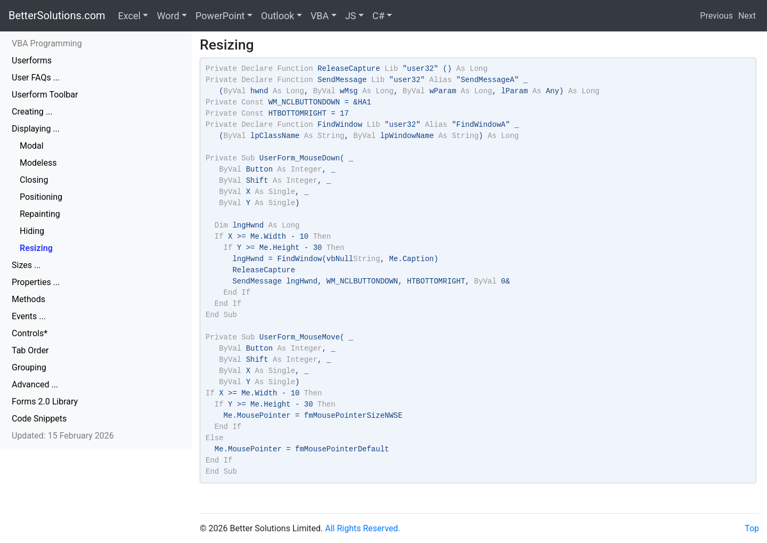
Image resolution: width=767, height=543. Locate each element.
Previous (716, 16)
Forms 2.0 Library (45, 401)
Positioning (41, 197)
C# (378, 15)
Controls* (29, 333)
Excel (129, 15)
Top (752, 528)
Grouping (29, 367)
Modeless (38, 163)
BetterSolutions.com (57, 15)
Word (168, 15)
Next (747, 16)
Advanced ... (35, 384)
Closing (34, 180)
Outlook (277, 15)
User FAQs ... (36, 77)
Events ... (29, 316)
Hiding (32, 231)
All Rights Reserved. (362, 528)
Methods (28, 299)
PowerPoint (219, 15)
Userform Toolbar (45, 95)
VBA (320, 15)
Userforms (32, 60)
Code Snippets (39, 419)
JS (350, 15)
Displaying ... (36, 129)
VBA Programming (47, 43)
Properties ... (36, 282)
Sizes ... (26, 265)
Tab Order (30, 350)
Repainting (40, 214)
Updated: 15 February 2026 (63, 436)
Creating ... (32, 112)
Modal (32, 146)
